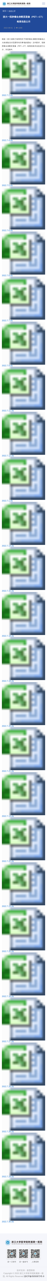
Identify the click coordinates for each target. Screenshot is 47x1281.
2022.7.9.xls (7, 366)
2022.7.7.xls (7, 321)
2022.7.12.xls (8, 456)
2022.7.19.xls (8, 681)
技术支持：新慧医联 (26, 1270)
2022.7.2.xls (7, 95)
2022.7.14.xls (8, 546)
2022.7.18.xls (8, 636)
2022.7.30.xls (8, 1222)
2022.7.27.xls (8, 1041)
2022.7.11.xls (8, 411)
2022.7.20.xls (8, 726)
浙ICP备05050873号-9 (34, 1276)
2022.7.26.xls (8, 1086)
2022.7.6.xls (7, 230)
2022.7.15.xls (8, 591)
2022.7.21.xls (8, 771)
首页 (4, 11)
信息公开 (12, 11)
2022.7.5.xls (7, 185)
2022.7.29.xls (8, 1177)
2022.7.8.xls (7, 275)
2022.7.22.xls (8, 861)
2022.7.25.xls (8, 951)
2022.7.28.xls (8, 1131)
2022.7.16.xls (8, 996)
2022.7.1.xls (7, 501)
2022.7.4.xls (7, 140)
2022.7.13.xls (8, 816)
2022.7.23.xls (8, 906)
